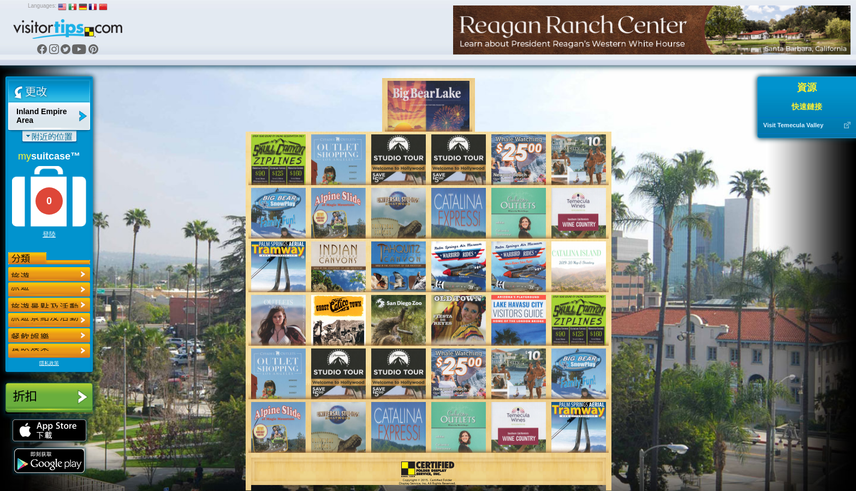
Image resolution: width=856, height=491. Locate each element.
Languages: (42, 6)
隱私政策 (49, 363)
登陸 (49, 234)
